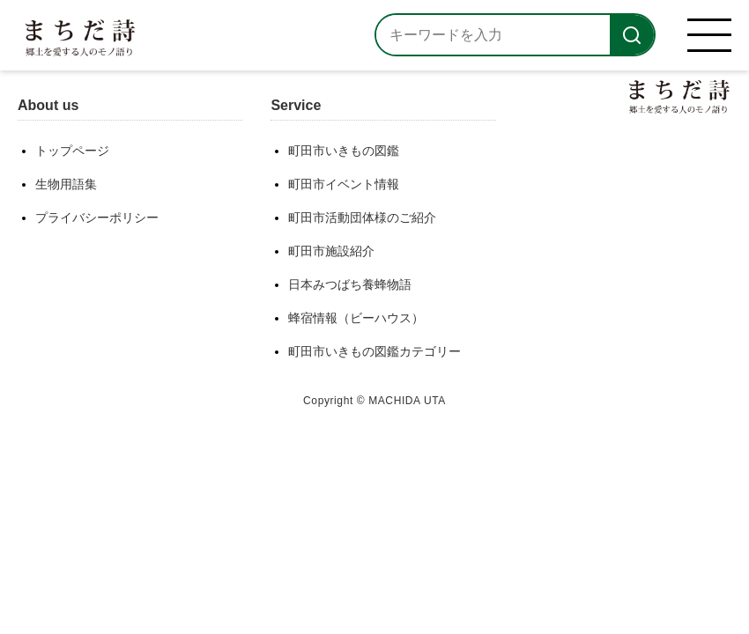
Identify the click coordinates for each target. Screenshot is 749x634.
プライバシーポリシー (97, 217)
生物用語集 (66, 184)
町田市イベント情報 (343, 184)
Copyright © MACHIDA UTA (374, 400)
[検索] (632, 35)
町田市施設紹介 (331, 251)
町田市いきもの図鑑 (343, 151)
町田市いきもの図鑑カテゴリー (374, 351)
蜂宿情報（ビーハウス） (356, 318)
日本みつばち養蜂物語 (350, 284)
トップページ (72, 151)
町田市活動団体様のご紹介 (362, 217)
